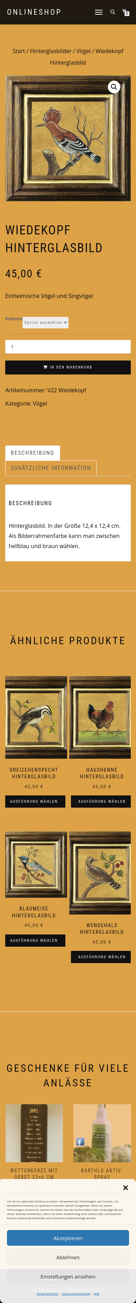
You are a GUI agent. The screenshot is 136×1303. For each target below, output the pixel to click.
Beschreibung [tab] (33, 453)
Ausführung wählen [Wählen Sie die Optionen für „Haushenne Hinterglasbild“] (102, 801)
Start (19, 51)
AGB (96, 1293)
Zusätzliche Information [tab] (51, 468)
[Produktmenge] (68, 347)
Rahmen (14, 319)
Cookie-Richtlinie (47, 1293)
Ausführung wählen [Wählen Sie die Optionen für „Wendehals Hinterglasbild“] (102, 957)
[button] (125, 1187)
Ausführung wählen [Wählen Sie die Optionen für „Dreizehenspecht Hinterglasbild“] (34, 801)
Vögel (84, 51)
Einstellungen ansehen (68, 1276)
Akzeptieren (68, 1238)
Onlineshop (34, 12)
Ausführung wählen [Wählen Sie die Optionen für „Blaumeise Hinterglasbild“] (34, 940)
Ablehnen (68, 1257)
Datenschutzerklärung (76, 1293)
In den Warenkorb (71, 367)
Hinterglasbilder (50, 51)
